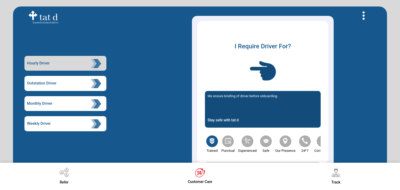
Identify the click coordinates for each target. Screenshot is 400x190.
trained (212, 144)
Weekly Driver (64, 123)
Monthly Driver (64, 103)
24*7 (305, 144)
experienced (247, 144)
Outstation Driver (64, 83)
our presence (285, 144)
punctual (228, 144)
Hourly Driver (64, 63)
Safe (266, 144)
